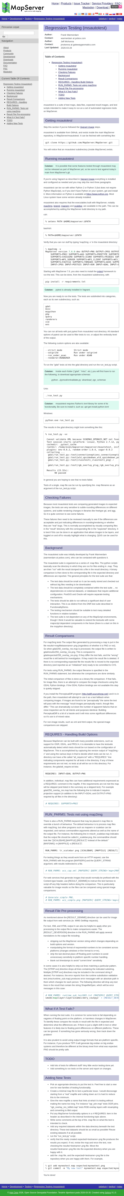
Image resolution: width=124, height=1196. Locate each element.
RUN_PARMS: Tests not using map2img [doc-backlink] (74, 814)
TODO (61, 95)
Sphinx (108, 1192)
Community (8, 53)
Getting (67, 66)
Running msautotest (67, 69)
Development (16, 18)
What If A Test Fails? (68, 91)
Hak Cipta (13, 1192)
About (6, 47)
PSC (5, 69)
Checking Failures (66, 72)
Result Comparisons (68, 78)
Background (64, 75)
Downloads (8, 60)
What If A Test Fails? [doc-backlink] (59, 1008)
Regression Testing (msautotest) (49, 18)
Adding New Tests (66, 98)
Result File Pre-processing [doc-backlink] (64, 911)
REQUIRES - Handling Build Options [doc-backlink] (71, 734)
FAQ (117, 3)
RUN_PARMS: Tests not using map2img (77, 85)
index (119, 18)
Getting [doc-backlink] (58, 120)
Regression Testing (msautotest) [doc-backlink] (76, 28)
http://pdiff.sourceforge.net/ (95, 694)
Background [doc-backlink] (53, 548)
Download (103, 7)
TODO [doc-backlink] (49, 1059)
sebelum (103, 18)
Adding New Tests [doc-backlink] (58, 1078)
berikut (112, 18)
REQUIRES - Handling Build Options (75, 82)
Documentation (10, 63)
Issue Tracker (82, 3)
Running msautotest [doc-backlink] (59, 158)
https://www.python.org (97, 194)
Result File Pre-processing (70, 88)
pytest (100, 271)
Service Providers (102, 3)
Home (55, 3)
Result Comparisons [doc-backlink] (59, 636)
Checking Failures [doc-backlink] (58, 497)
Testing (28, 18)
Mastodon (88, 7)
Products (66, 3)
